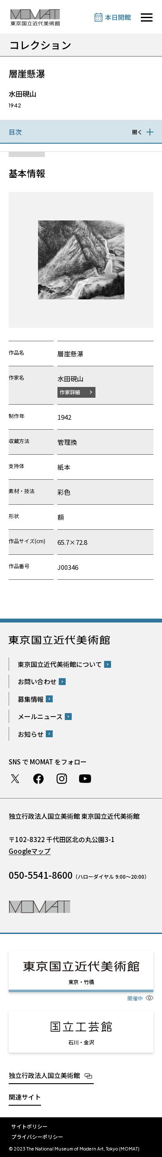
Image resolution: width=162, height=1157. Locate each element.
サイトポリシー (29, 1126)
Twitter (15, 778)
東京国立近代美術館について (60, 664)
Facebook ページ (38, 778)
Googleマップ (30, 850)
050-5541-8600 (41, 874)
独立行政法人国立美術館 (44, 1075)
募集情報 (31, 699)
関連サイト (25, 1096)
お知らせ (31, 734)
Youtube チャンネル (85, 778)
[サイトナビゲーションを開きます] (146, 17)
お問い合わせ (37, 681)
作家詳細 (70, 392)
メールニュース (40, 716)
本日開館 (118, 17)
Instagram (61, 778)
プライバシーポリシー (37, 1136)
